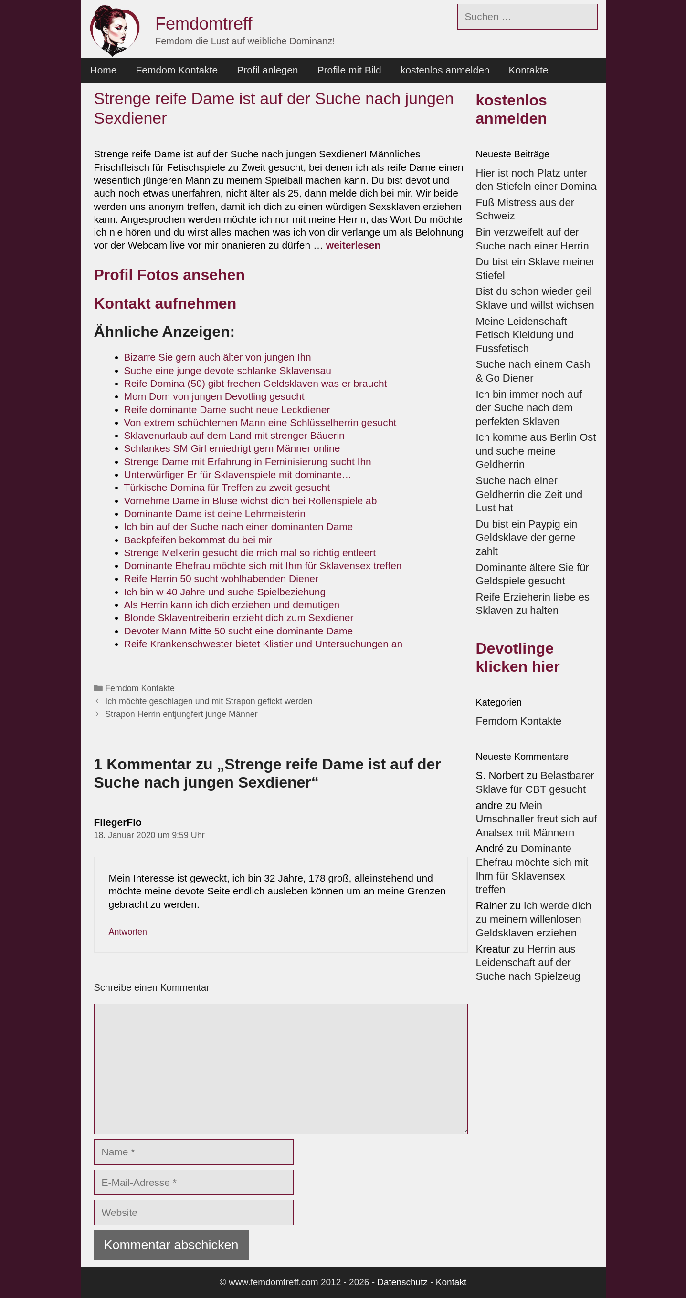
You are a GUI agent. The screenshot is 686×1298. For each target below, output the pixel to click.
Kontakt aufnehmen (165, 303)
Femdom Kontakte (177, 69)
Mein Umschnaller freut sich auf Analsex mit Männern (536, 819)
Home (103, 69)
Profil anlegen (267, 69)
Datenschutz (402, 1282)
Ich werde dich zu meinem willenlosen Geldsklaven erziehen (533, 919)
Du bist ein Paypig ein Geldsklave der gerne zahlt (527, 537)
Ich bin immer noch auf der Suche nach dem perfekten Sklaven (529, 407)
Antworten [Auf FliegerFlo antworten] (128, 931)
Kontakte (529, 69)
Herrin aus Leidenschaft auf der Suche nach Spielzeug (528, 962)
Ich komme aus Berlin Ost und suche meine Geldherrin (536, 450)
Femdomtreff (203, 23)
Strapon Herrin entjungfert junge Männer (181, 714)
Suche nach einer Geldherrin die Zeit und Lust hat (529, 494)
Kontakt (451, 1282)
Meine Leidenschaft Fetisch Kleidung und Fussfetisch (525, 334)
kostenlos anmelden (445, 69)
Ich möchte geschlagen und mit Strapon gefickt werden (208, 701)
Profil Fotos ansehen (169, 274)
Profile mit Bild (349, 69)
